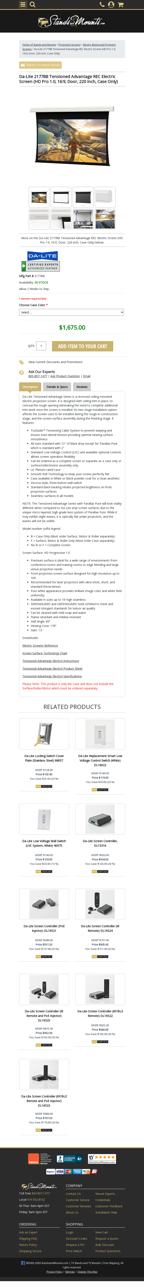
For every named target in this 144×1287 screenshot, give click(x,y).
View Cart (101, 1232)
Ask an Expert (28, 1232)
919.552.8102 (36, 1199)
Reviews (81, 387)
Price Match (74, 1251)
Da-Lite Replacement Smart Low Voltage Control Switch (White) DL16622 (100, 760)
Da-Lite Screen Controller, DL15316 (100, 843)
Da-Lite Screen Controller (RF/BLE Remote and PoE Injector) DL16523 (44, 1100)
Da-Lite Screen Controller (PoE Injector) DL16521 (44, 928)
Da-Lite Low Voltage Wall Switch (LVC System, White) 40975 (44, 843)
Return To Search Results (40, 65)
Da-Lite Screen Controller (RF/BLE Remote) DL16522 (100, 1013)
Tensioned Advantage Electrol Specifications (52, 676)
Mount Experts (105, 1194)
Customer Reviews (78, 1206)
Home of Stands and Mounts (39, 44)
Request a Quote (106, 1239)
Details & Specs (57, 387)
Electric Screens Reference (40, 645)
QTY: (31, 346)
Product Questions (108, 1251)
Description (30, 387)
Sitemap (70, 1272)
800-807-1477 (37, 376)
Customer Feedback (108, 1206)
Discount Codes (76, 1239)
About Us (72, 1212)
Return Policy (28, 1245)
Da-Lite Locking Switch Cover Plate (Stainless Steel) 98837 (44, 758)
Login (69, 1232)
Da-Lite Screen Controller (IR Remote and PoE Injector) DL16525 (44, 1015)
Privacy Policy (54, 1272)
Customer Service (78, 1200)
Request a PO (75, 1245)
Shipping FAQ (28, 1239)
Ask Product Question (65, 376)
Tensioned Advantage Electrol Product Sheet (52, 668)
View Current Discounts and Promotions (55, 362)
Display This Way (87, 1272)
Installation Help (106, 1212)
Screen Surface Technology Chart (44, 653)
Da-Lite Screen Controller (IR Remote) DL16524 (100, 928)
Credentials (102, 1200)
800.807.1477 (41, 1193)
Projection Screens (69, 44)
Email (86, 376)
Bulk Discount (104, 1245)
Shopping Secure (30, 1251)
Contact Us (73, 1194)
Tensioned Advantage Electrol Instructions (50, 661)
